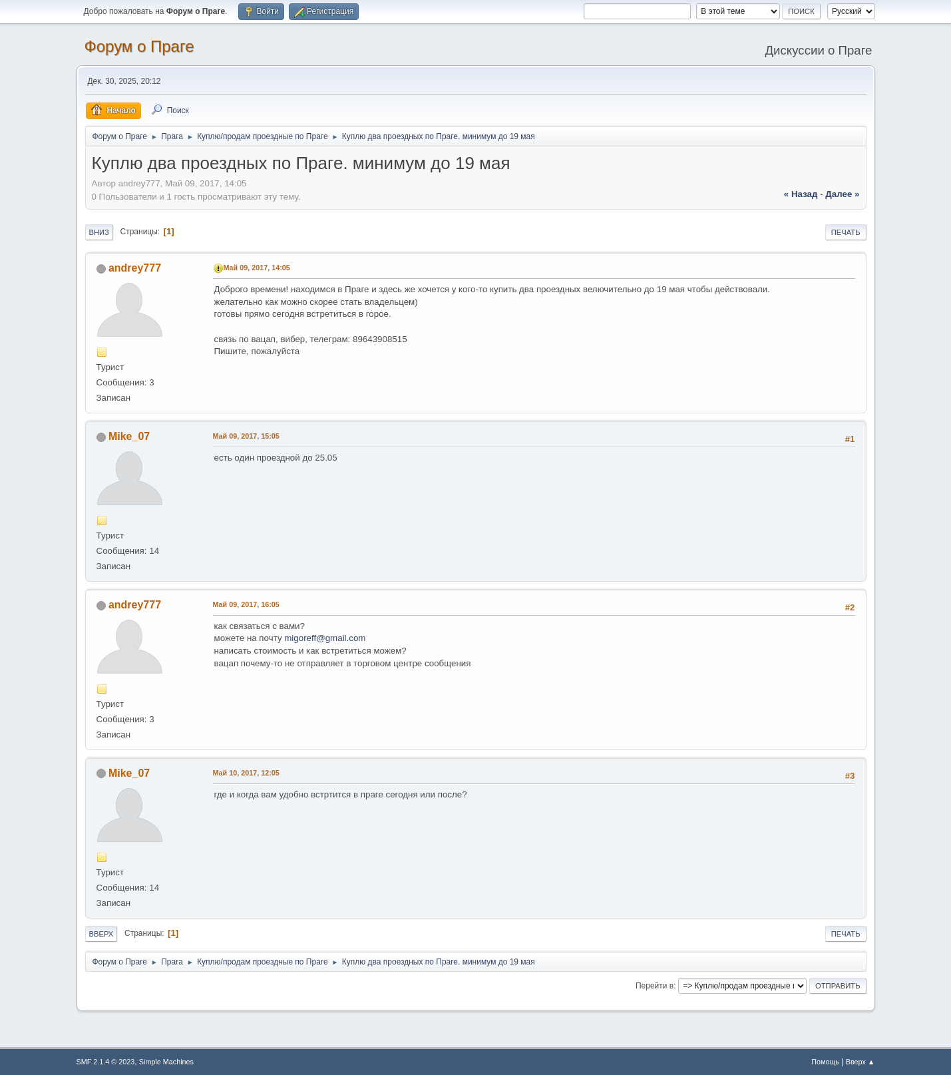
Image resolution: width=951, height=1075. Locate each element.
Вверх (101, 934)
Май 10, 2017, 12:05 (246, 773)
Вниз (99, 232)
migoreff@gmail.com (324, 638)
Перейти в (654, 985)
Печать (845, 232)
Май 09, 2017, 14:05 (257, 268)
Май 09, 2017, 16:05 (246, 604)
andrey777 (134, 268)
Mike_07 (129, 436)
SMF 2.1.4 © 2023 (106, 1062)
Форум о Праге (139, 46)
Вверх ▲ (860, 1062)
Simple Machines (166, 1062)
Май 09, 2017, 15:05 (246, 436)
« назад (801, 194)
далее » (842, 194)
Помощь (825, 1062)
